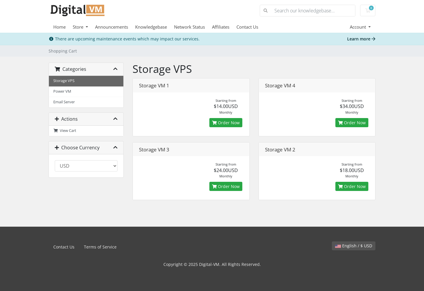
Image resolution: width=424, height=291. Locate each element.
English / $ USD (353, 246)
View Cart (64, 130)
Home (59, 27)
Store (79, 27)
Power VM (62, 91)
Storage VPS (63, 80)
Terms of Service (100, 247)
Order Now (226, 122)
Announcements (111, 27)
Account (358, 27)
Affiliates (220, 27)
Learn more (361, 39)
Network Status (189, 27)
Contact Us (247, 27)
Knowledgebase (151, 27)
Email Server (64, 101)
